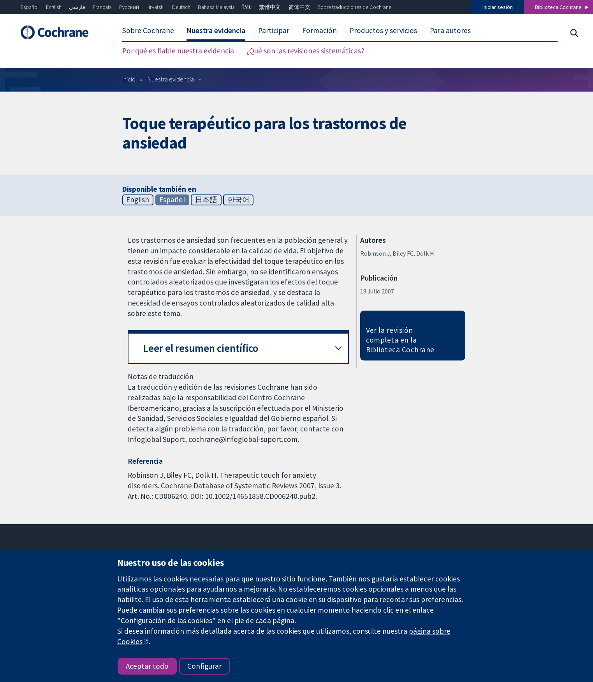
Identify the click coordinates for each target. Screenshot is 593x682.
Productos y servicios (383, 30)
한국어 (238, 199)
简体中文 (299, 7)
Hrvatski (155, 7)
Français (102, 7)
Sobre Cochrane (148, 30)
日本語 (206, 199)
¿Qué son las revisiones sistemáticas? (305, 50)
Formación (319, 30)
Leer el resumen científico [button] (200, 348)
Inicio (128, 79)
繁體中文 (270, 7)
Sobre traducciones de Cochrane (354, 7)
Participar (273, 30)
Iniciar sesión (497, 7)
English (54, 7)
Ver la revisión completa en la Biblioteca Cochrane (400, 339)
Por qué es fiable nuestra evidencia (178, 50)
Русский (129, 7)
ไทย (247, 7)
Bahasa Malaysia (216, 7)
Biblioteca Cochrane (558, 7)
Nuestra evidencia (216, 30)
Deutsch (181, 7)
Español (30, 7)
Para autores (450, 30)
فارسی (77, 7)
